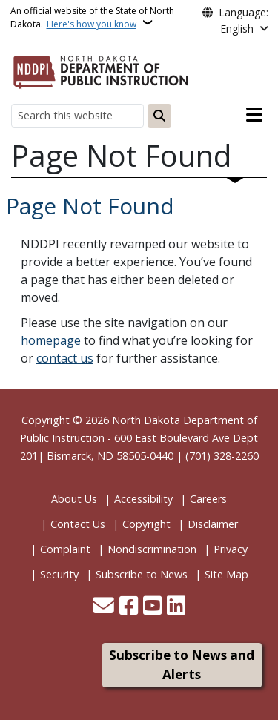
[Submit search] (159, 116)
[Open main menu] (254, 115)
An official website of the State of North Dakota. (92, 17)
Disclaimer (213, 524)
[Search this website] (77, 115)
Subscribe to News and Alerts (181, 665)
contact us (64, 358)
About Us (74, 499)
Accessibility (143, 499)
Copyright (146, 524)
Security (59, 574)
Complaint (65, 549)
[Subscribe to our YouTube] (152, 606)
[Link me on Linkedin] (176, 606)
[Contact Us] (103, 606)
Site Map (226, 574)
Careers (208, 499)
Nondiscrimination (151, 549)
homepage (51, 340)
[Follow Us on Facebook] (128, 606)
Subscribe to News (142, 574)
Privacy (231, 549)
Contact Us (77, 524)
